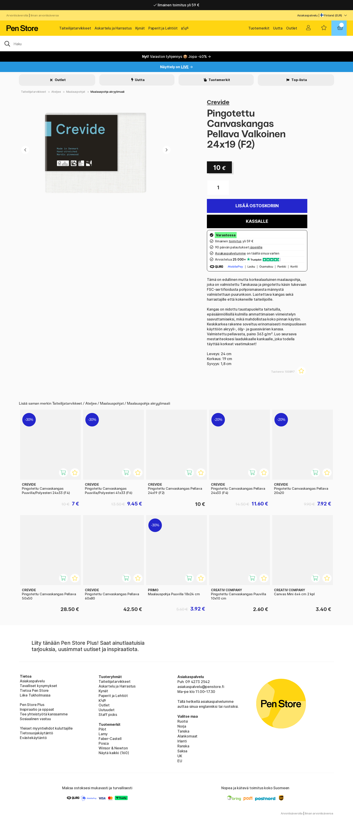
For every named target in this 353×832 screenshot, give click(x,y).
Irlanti (182, 741)
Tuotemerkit (258, 28)
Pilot (102, 729)
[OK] (176, 43)
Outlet (291, 28)
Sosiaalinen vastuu (35, 719)
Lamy (103, 734)
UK (179, 756)
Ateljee (56, 91)
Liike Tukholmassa (35, 695)
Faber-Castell (110, 738)
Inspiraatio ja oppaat (37, 709)
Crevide (218, 102)
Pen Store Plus (32, 704)
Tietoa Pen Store (34, 690)
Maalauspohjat (76, 91)
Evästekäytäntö (33, 737)
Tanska (183, 731)
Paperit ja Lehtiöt (163, 28)
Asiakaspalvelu (307, 15)
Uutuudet (107, 710)
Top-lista (299, 80)
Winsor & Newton (113, 748)
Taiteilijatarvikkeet (75, 28)
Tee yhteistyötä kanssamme (44, 714)
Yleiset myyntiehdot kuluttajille (46, 728)
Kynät (140, 28)
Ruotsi (182, 721)
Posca (104, 743)
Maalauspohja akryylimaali (107, 91)
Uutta (278, 28)
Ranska (183, 746)
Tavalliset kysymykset (38, 685)
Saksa (182, 751)
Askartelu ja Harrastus (113, 28)
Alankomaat (187, 736)
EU (179, 761)
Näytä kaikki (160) (114, 753)
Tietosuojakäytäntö (36, 733)
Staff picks (108, 714)
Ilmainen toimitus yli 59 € (176, 5)
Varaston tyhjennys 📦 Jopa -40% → (176, 56)
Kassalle (257, 221)
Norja (181, 726)
